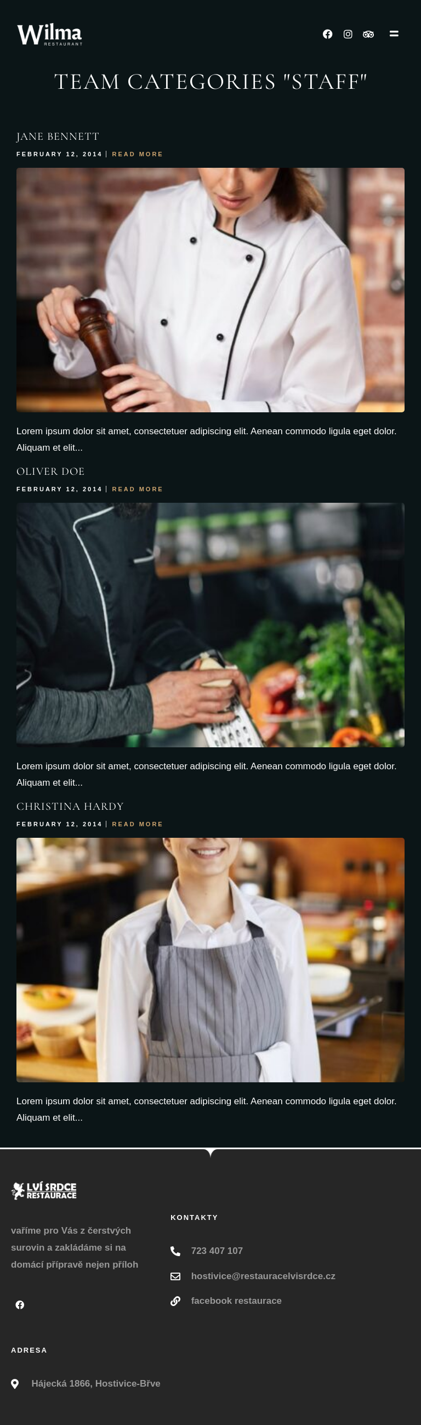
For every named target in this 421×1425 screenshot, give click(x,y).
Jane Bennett (58, 136)
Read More (137, 154)
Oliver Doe (50, 471)
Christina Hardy (70, 806)
